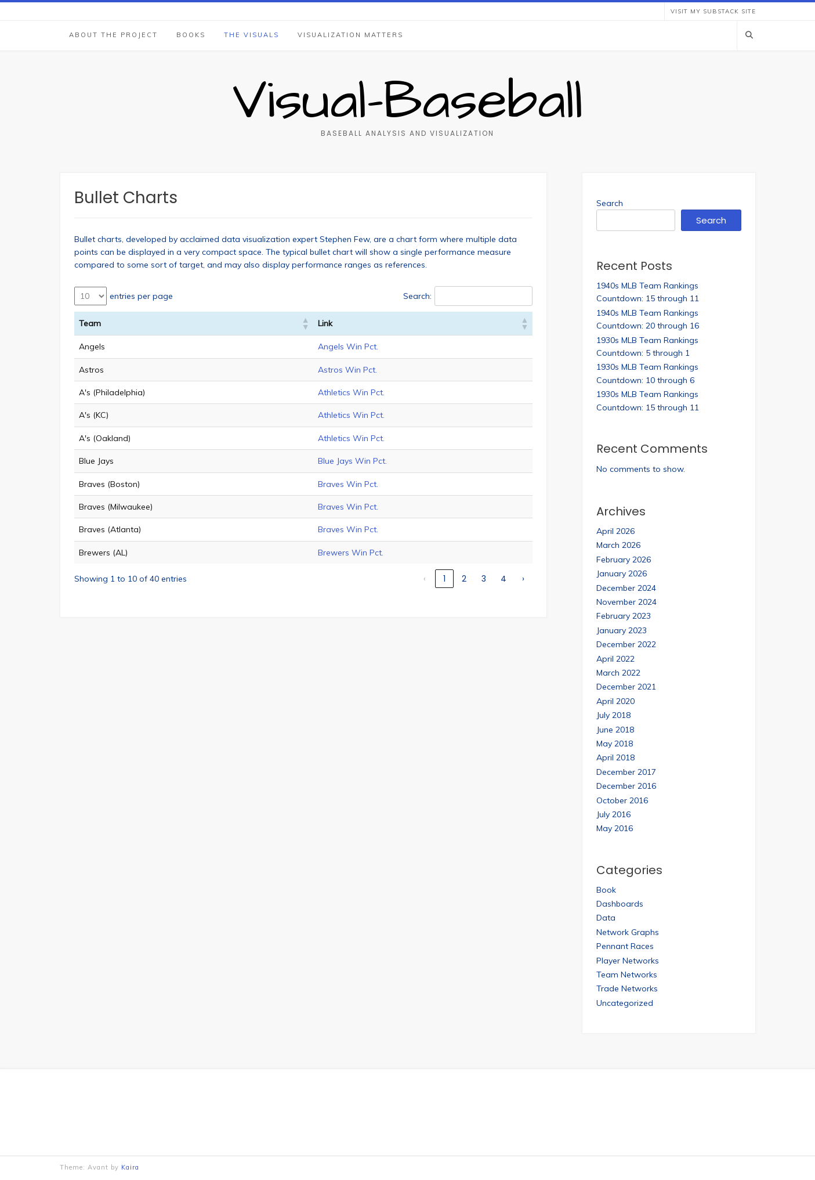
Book (606, 890)
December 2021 (626, 686)
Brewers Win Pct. (350, 552)
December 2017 (626, 772)
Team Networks (626, 974)
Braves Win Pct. (348, 484)
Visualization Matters (350, 35)
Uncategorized (624, 1003)
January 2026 (621, 573)
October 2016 (622, 800)
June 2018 (615, 729)
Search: (417, 296)
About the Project (113, 35)
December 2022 (626, 644)
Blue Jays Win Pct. (352, 461)
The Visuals (251, 35)
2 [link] (464, 578)
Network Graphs (627, 932)
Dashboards (619, 903)
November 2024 (626, 602)
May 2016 (614, 828)
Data (605, 917)
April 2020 (615, 701)
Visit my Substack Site (713, 11)
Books (190, 35)
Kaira (130, 1167)
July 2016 (613, 814)
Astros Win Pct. (347, 370)
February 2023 (623, 616)
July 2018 (613, 715)
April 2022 (615, 659)
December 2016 (626, 786)
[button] (305, 323)
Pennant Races (625, 946)
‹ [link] (424, 578)
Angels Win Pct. (348, 346)
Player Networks (627, 960)
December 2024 (626, 588)
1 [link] (444, 578)
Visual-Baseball (408, 101)
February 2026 (623, 559)
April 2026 (615, 531)
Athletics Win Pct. (351, 392)
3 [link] (483, 578)
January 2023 (621, 630)
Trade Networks (627, 988)
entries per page (141, 296)
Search (609, 203)
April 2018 (615, 757)
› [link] (523, 578)
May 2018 (614, 743)
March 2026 (618, 545)
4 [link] (503, 578)
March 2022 (618, 672)
